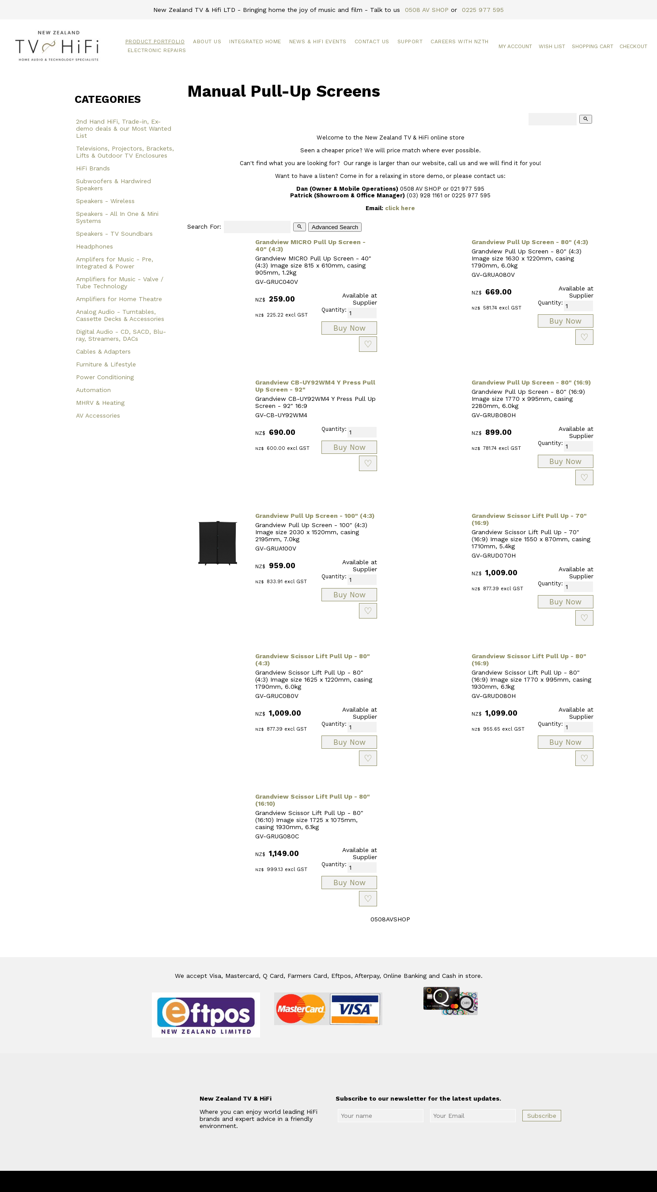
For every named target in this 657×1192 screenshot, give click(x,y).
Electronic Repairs (157, 50)
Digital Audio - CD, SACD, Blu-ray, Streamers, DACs (121, 335)
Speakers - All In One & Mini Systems (117, 217)
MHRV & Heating (100, 402)
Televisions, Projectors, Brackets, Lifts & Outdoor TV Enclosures (125, 152)
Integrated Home (255, 41)
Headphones (94, 246)
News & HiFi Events (318, 41)
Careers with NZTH (459, 41)
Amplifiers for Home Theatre (119, 298)
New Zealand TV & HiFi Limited (352, 1181)
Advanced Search (335, 227)
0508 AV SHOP (427, 9)
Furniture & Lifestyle (106, 364)
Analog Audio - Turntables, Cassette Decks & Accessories (120, 315)
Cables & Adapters (103, 351)
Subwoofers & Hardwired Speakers (113, 184)
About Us (207, 41)
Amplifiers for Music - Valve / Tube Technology (119, 282)
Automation (93, 389)
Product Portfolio (155, 41)
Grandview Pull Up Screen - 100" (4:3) (314, 515)
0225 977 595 (483, 9)
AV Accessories (98, 415)
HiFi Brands (93, 168)
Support (410, 41)
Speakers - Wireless (105, 200)
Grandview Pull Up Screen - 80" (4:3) (530, 241)
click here (400, 208)
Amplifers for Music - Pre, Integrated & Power (114, 263)
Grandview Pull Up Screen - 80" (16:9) (531, 382)
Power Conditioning (105, 377)
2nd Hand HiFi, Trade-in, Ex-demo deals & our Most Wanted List (123, 128)
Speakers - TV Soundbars (114, 233)
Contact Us (372, 41)
